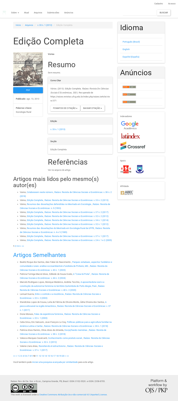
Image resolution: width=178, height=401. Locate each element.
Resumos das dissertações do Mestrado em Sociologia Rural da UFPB (60, 228)
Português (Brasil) (131, 42)
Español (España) (131, 57)
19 (60, 356)
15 (49, 356)
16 (51, 356)
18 (57, 356)
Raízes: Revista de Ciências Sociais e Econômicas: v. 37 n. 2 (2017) (77, 212)
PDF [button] (28, 90)
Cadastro (158, 3)
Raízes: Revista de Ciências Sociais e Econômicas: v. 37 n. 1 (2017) (77, 236)
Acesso (171, 3)
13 (43, 356)
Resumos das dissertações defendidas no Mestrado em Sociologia (59, 204)
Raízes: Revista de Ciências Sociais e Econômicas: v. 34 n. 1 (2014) (77, 220)
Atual (26, 12)
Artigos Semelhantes (39, 255)
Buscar (164, 12)
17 (54, 356)
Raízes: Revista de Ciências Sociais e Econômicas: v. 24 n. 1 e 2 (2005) (78, 240)
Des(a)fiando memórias (76, 330)
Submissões (53, 12)
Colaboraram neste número (40, 192)
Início (18, 25)
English (126, 49)
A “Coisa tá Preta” (82, 274)
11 (37, 356)
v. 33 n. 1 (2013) (44, 25)
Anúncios (68, 12)
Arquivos (38, 12)
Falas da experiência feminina (48, 314)
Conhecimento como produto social (65, 338)
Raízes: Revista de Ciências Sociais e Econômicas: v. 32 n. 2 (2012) (77, 216)
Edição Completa (35, 200)
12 (40, 356)
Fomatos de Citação (65, 108)
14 (46, 356)
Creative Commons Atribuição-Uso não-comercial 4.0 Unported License (73, 394)
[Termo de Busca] (139, 13)
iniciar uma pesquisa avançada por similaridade (55, 362)
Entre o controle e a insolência (49, 294)
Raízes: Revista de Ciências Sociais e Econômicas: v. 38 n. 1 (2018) (76, 326)
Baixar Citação (92, 108)
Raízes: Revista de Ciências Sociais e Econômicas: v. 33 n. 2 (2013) (77, 200)
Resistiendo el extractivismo (52, 346)
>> (23, 246)
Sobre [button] (15, 12)
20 (63, 356)
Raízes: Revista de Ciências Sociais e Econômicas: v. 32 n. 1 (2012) (77, 224)
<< (14, 356)
